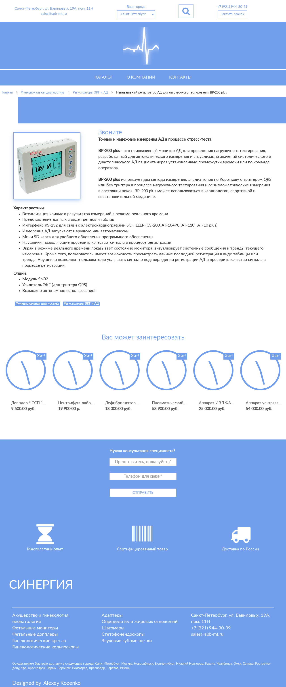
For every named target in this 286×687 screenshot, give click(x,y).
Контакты (180, 77)
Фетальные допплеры (35, 634)
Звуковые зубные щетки (127, 641)
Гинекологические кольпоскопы (45, 647)
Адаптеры (112, 615)
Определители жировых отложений (140, 621)
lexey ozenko (62, 683)
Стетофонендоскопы (123, 634)
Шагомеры (113, 628)
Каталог (104, 77)
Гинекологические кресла (39, 641)
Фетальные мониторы (35, 628)
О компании (141, 77)
